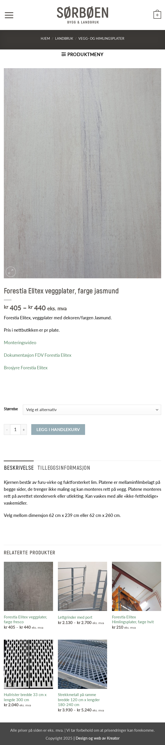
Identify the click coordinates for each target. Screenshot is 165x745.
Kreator (113, 738)
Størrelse (11, 409)
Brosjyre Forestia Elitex (25, 367)
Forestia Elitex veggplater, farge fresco (25, 619)
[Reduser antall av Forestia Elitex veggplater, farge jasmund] (7, 429)
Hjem (45, 38)
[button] (9, 15)
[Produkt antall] (15, 429)
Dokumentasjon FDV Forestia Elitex (37, 355)
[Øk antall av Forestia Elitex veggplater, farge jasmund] (24, 429)
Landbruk (64, 38)
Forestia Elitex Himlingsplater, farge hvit (133, 619)
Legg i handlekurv (58, 429)
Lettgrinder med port (75, 617)
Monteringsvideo (20, 342)
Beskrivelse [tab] (19, 467)
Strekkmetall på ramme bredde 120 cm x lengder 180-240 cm (79, 699)
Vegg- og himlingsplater (101, 38)
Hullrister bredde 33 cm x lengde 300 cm (25, 697)
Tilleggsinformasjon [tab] (63, 467)
